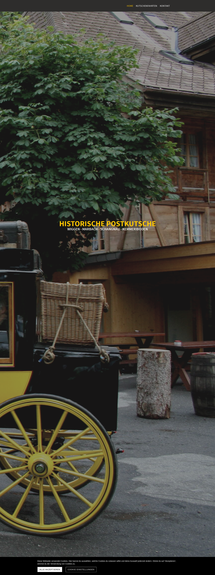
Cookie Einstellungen (81, 569)
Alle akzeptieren (49, 569)
